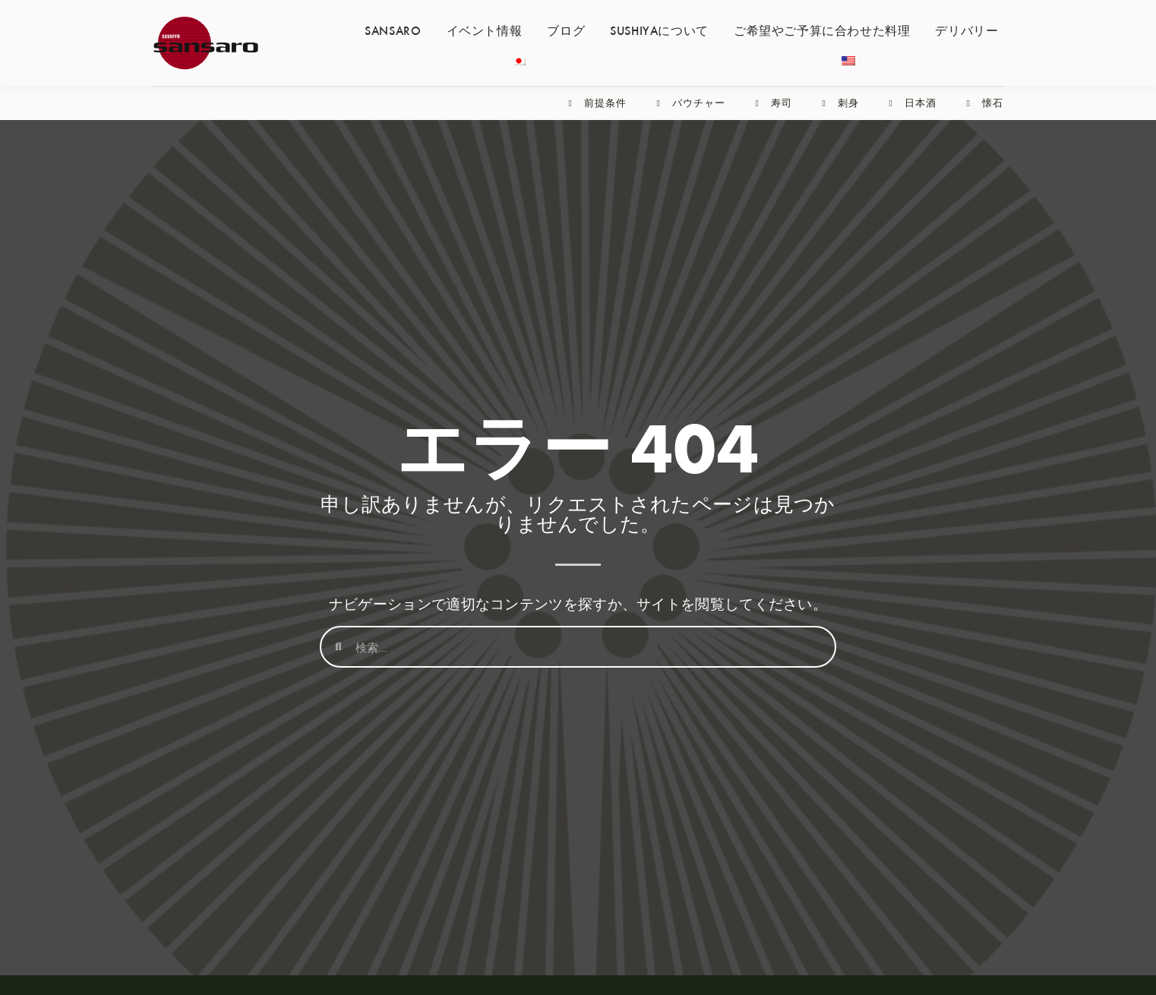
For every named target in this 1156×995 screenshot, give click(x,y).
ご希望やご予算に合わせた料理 (822, 29)
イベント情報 (485, 29)
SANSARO (393, 29)
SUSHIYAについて (659, 29)
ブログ (566, 29)
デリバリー (966, 29)
